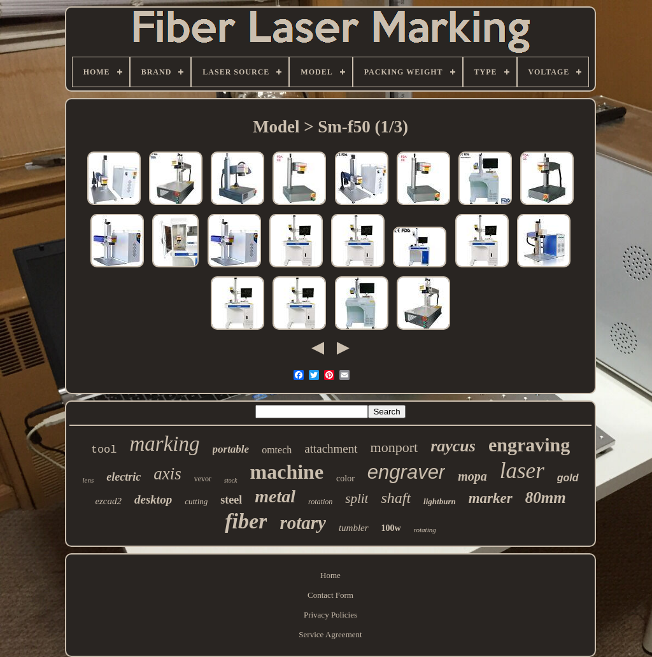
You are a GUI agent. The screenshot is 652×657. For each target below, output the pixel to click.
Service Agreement (330, 634)
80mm (545, 497)
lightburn (439, 501)
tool (104, 450)
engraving (529, 444)
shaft (396, 498)
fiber (246, 521)
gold (568, 477)
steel (231, 499)
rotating (425, 529)
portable (231, 449)
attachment (330, 448)
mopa (472, 476)
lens (88, 480)
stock (230, 480)
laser (522, 470)
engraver (406, 472)
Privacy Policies (330, 614)
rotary (303, 522)
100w (391, 528)
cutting (196, 501)
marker (491, 498)
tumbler (354, 528)
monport (394, 447)
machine (287, 471)
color (345, 478)
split (356, 498)
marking (165, 443)
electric (123, 476)
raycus (453, 446)
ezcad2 (108, 501)
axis (167, 473)
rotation (320, 501)
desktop (153, 499)
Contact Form (330, 595)
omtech (277, 449)
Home (330, 575)
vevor (202, 478)
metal (275, 496)
